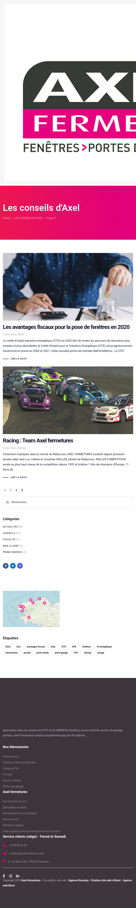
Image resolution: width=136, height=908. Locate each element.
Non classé (11, 546)
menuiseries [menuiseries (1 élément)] (11, 652)
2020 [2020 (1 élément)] (7, 646)
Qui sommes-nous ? (15, 801)
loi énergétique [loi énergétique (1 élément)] (104, 646)
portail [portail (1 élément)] (27, 652)
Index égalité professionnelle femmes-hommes (31, 831)
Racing (21, 448)
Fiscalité (9, 539)
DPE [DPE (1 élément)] (74, 646)
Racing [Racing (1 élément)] (87, 652)
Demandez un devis (15, 807)
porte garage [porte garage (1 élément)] (61, 652)
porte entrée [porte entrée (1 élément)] (42, 652)
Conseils (9, 533)
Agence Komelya (79, 880)
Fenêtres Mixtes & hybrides (19, 762)
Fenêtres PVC (11, 768)
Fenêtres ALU (11, 756)
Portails (7, 774)
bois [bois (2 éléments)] (53, 646)
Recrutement (11, 819)
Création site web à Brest (106, 880)
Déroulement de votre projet (20, 813)
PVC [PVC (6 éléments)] (76, 652)
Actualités (10, 526)
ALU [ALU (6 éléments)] (18, 646)
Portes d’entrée (12, 780)
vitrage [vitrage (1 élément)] (100, 652)
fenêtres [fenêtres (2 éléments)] (86, 646)
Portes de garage (13, 786)
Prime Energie (12, 552)
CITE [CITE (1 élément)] (63, 646)
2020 (20, 334)
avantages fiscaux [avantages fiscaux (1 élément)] (36, 646)
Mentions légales (13, 825)
